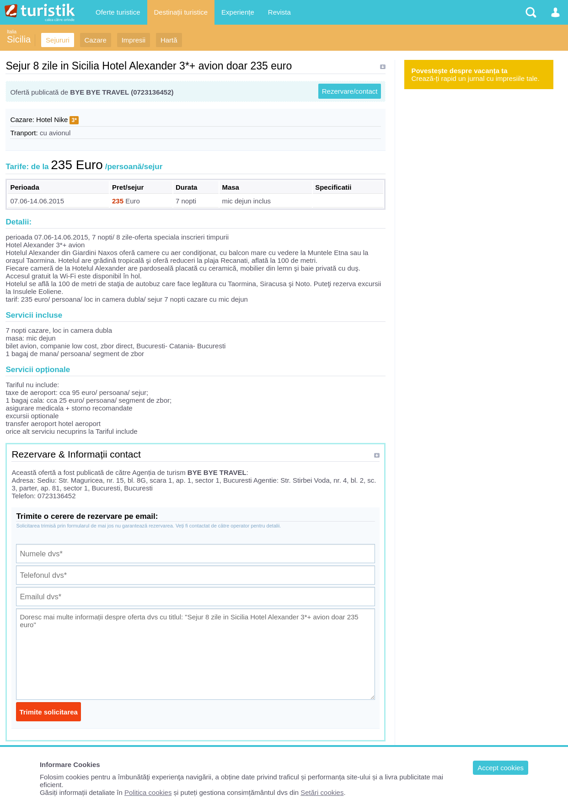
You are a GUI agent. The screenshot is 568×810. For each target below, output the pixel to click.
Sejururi (58, 40)
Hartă (169, 40)
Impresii (134, 40)
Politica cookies (147, 792)
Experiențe (237, 12)
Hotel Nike (52, 119)
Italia (11, 31)
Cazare (96, 40)
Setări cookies (321, 792)
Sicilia (19, 39)
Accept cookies (500, 768)
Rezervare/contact (350, 91)
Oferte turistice (118, 12)
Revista (279, 12)
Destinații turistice (181, 12)
